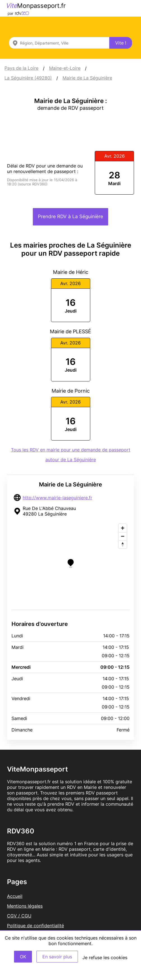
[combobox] (59, 43)
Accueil (14, 896)
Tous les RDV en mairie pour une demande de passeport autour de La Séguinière (70, 454)
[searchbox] (59, 43)
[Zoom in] (123, 528)
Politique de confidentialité (35, 925)
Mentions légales (25, 906)
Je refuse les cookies (104, 957)
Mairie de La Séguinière (87, 78)
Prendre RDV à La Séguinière (70, 216)
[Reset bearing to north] (123, 544)
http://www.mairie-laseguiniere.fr (57, 497)
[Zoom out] (123, 536)
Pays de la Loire (21, 68)
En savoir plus (57, 956)
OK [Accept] (23, 956)
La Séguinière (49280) (28, 78)
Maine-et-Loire (64, 68)
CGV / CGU (19, 916)
